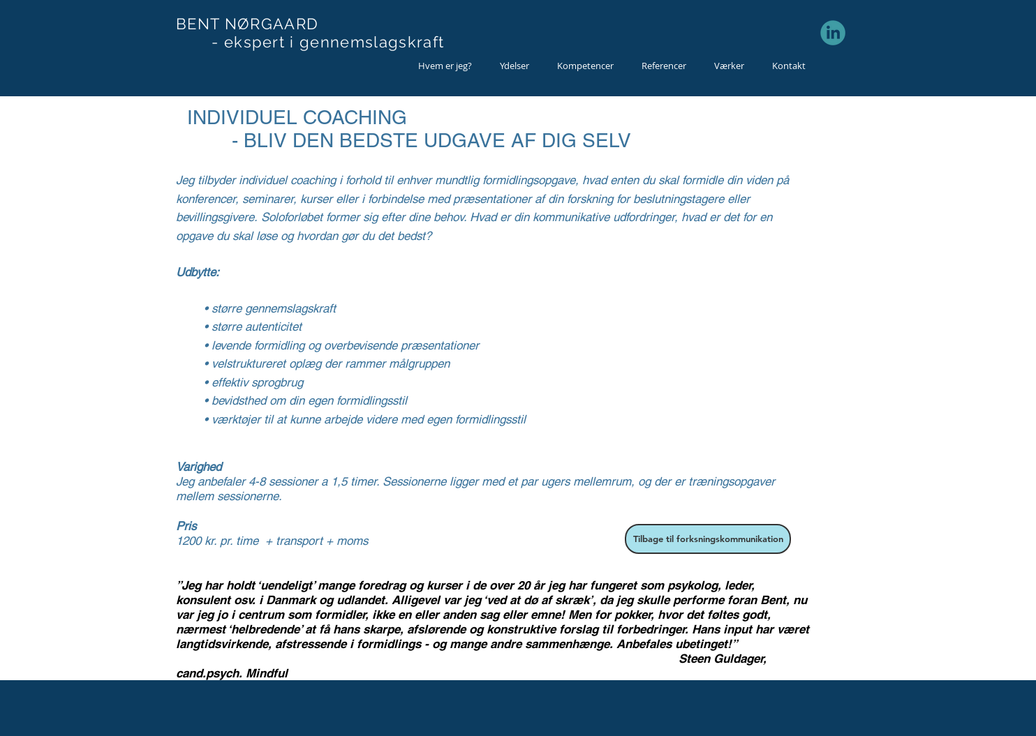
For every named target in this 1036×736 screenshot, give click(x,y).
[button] (514, 66)
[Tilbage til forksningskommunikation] (708, 539)
